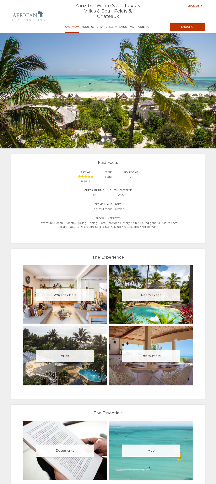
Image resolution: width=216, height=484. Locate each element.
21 (131, 177)
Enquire (187, 26)
